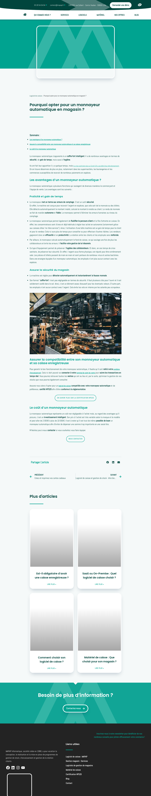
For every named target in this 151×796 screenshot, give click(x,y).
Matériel (100, 15)
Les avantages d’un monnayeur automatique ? (49, 139)
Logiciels (83, 15)
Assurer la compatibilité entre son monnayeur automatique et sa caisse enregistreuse (65, 144)
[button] (107, 462)
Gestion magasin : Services (77, 762)
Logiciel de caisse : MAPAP (77, 758)
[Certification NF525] (140, 5)
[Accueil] (25, 14)
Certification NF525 (74, 775)
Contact (69, 784)
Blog (136, 15)
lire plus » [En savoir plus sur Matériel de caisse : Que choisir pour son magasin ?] (99, 669)
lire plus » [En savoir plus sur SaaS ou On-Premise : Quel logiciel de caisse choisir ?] (99, 584)
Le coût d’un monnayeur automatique (45, 148)
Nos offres (119, 15)
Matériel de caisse (73, 771)
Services (65, 15)
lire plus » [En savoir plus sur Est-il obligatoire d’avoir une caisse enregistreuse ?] (51, 584)
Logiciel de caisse (36, 96)
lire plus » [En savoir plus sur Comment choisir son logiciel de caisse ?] (51, 669)
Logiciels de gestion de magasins (79, 766)
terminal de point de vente (89, 372)
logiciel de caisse (66, 385)
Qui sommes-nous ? (42, 15)
